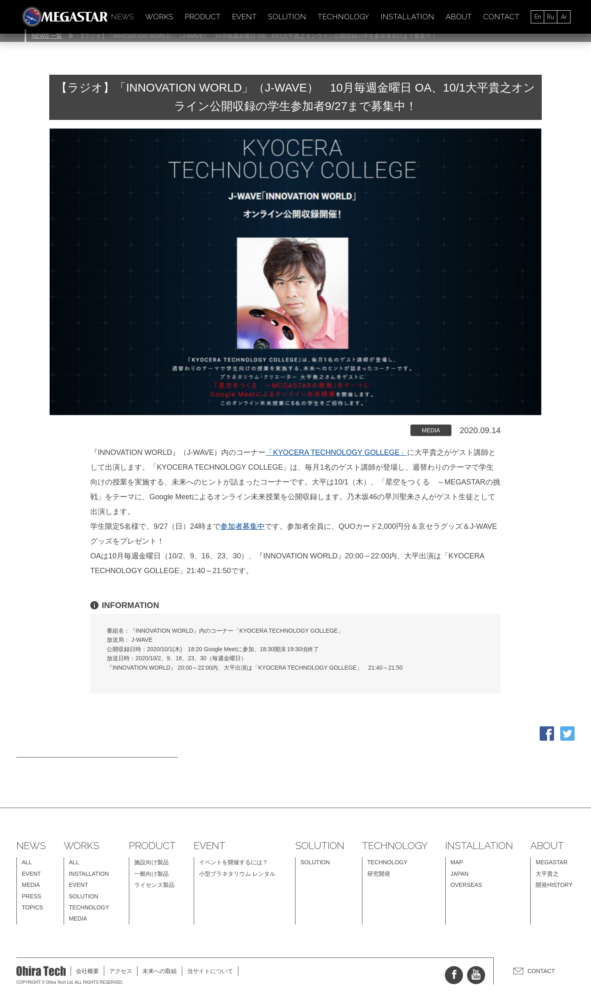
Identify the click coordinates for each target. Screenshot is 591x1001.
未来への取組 (159, 971)
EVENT (244, 16)
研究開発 (378, 873)
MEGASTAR (552, 862)
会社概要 (87, 971)
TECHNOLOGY (343, 16)
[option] (295, 272)
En (537, 17)
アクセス (120, 971)
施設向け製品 (151, 862)
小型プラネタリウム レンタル (237, 873)
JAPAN (460, 873)
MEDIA (31, 885)
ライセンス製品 (154, 885)
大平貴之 (547, 873)
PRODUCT (202, 16)
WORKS (159, 16)
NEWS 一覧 (47, 35)
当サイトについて (210, 971)
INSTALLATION (407, 16)
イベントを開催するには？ (233, 862)
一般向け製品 (151, 873)
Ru (550, 17)
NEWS (122, 16)
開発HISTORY (554, 885)
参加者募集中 (242, 526)
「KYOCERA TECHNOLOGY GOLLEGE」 (336, 452)
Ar (564, 17)
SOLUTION (287, 16)
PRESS (31, 896)
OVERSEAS (466, 885)
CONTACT (501, 16)
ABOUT (459, 16)
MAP (457, 862)
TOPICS (32, 907)
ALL (27, 862)
